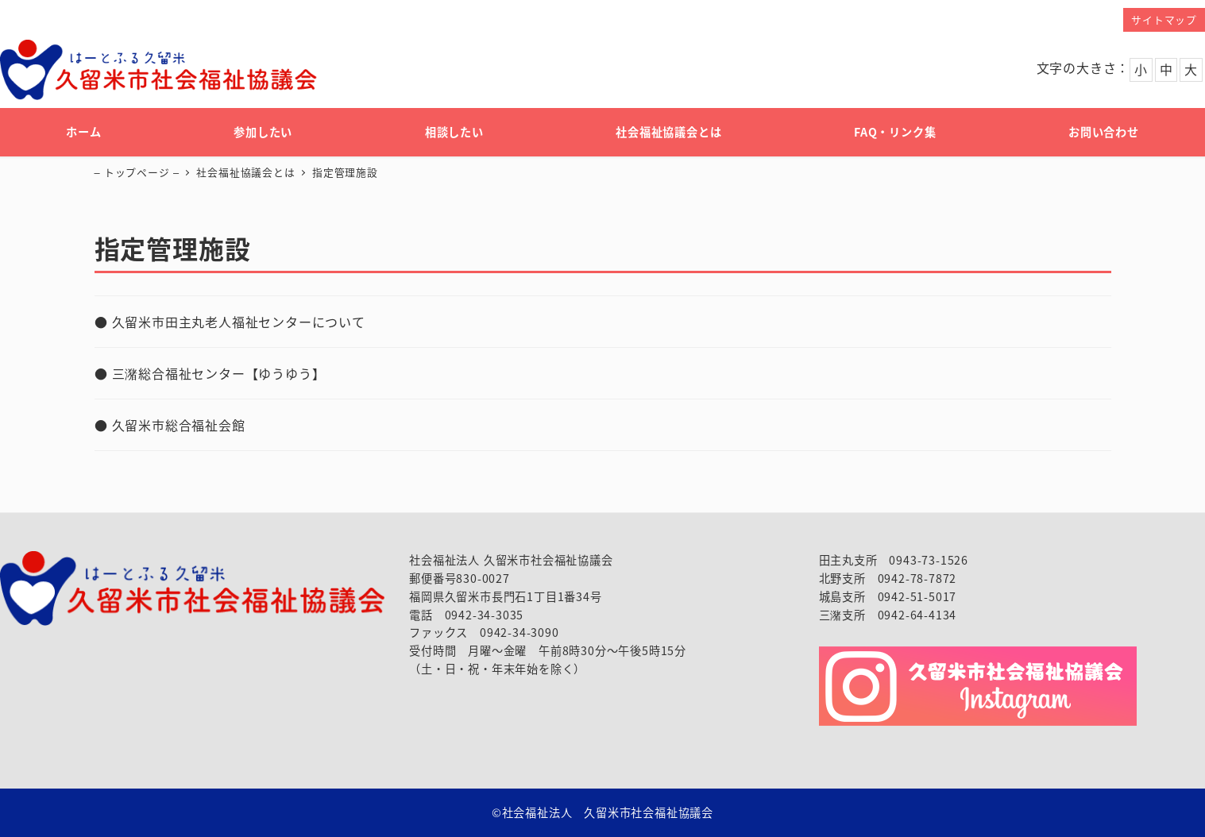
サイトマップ (1164, 19)
